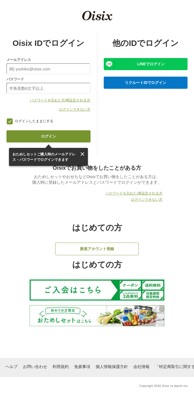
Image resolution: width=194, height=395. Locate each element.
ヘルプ (11, 366)
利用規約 (61, 366)
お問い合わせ (35, 366)
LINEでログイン (151, 64)
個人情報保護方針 (112, 366)
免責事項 (82, 366)
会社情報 (141, 366)
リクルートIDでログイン (145, 82)
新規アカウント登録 (97, 249)
